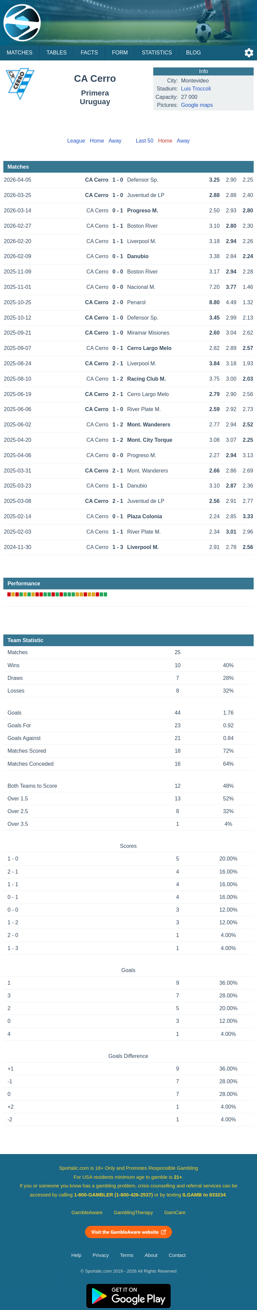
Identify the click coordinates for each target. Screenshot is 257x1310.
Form (120, 52)
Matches (19, 52)
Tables (57, 52)
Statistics (157, 52)
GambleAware (87, 1212)
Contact (177, 1255)
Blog (193, 52)
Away (114, 141)
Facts (89, 52)
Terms (127, 1255)
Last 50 (144, 141)
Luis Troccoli (196, 88)
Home (97, 141)
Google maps (197, 105)
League (76, 141)
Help (76, 1255)
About (151, 1255)
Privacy (101, 1255)
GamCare (175, 1212)
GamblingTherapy (133, 1212)
